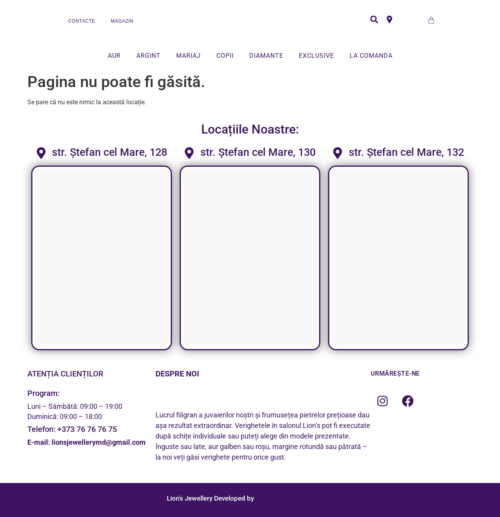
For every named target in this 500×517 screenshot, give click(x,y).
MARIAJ (188, 55)
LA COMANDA (371, 55)
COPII (225, 55)
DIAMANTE (266, 55)
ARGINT (148, 55)
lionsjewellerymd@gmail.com (99, 442)
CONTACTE (81, 21)
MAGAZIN (122, 21)
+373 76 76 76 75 (87, 429)
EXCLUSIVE (316, 55)
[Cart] (431, 20)
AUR (114, 55)
